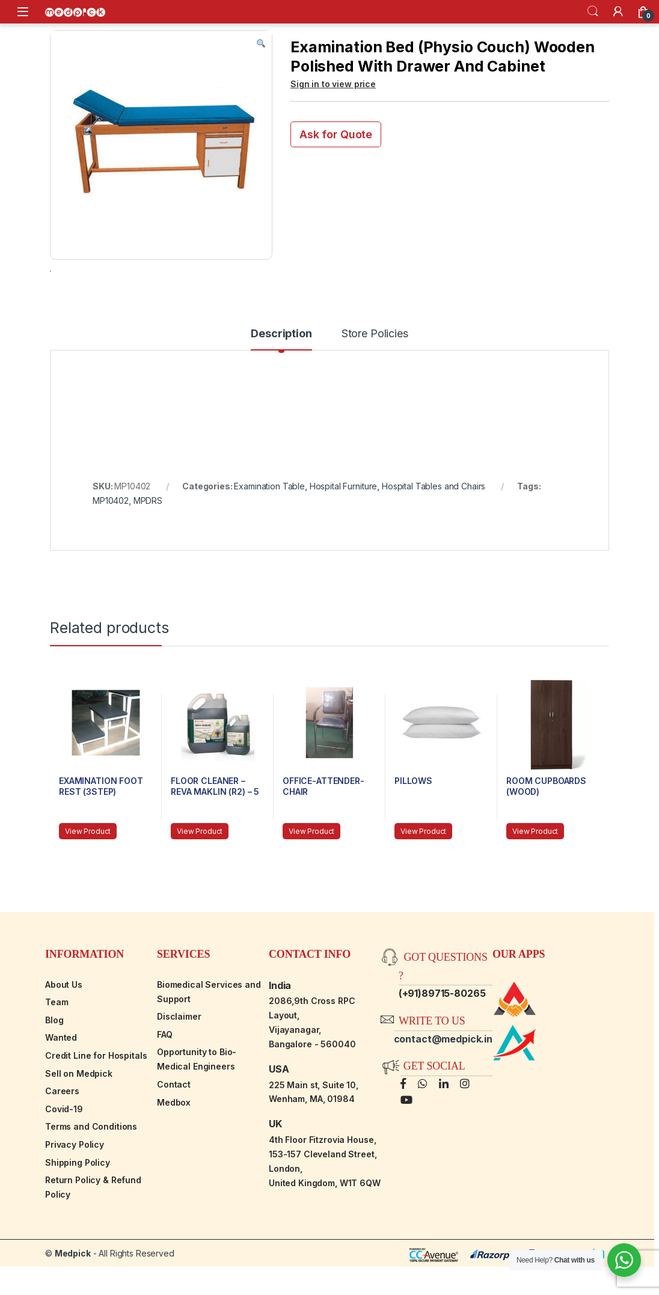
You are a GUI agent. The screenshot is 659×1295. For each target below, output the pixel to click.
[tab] (281, 373)
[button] (261, 44)
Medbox (174, 1136)
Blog (54, 1054)
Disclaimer (179, 1050)
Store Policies (375, 368)
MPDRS (147, 535)
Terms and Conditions (91, 1161)
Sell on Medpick (78, 1108)
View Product (88, 865)
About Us (63, 1019)
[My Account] (618, 11)
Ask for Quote (335, 134)
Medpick (73, 1287)
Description (281, 368)
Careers (62, 1125)
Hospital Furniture (343, 520)
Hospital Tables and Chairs (433, 520)
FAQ (165, 1069)
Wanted (61, 1072)
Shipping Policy (77, 1197)
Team (56, 1036)
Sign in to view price (333, 84)
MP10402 (111, 535)
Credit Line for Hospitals (96, 1090)
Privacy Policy (74, 1179)
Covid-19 (64, 1143)
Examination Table (269, 520)
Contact (174, 1118)
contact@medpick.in (443, 1073)
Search (592, 11)
